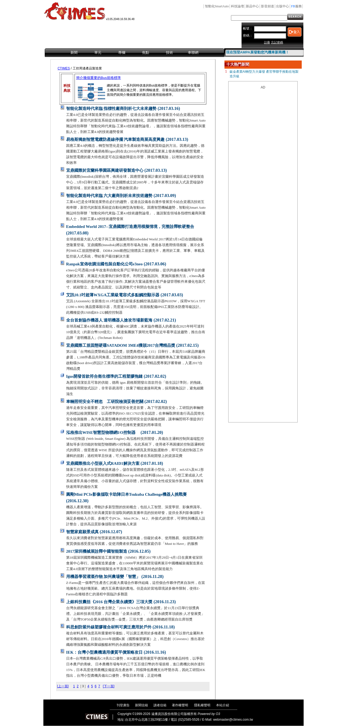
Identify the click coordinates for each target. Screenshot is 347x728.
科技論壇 (237, 6)
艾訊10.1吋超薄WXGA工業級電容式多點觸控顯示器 (113, 295)
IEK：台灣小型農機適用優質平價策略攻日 (104, 652)
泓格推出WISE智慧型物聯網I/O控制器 (103, 432)
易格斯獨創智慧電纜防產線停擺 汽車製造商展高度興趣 (115, 139)
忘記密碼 (277, 42)
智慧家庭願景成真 (82, 532)
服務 (296, 6)
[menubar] (134, 53)
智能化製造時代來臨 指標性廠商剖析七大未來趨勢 (111, 108)
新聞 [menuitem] (74, 52)
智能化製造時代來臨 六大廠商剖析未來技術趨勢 (109, 195)
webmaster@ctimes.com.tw (233, 719)
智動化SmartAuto (217, 6)
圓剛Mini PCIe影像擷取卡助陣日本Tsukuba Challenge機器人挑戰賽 (126, 494)
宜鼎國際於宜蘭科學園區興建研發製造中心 (104, 170)
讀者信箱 (159, 705)
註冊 (267, 42)
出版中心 (282, 6)
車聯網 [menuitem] (193, 52)
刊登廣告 (123, 705)
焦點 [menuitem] (145, 52)
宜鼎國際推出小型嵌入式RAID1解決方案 (103, 463)
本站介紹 (222, 705)
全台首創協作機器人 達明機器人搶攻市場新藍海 (109, 320)
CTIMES (63, 68)
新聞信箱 (141, 705)
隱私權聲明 (202, 705)
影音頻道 (267, 6)
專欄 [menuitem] (121, 52)
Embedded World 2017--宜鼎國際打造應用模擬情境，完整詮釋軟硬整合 (130, 226)
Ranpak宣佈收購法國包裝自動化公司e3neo (104, 264)
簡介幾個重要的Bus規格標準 (98, 78)
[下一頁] (108, 686)
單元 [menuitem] (97, 52)
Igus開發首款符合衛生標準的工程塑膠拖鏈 (104, 376)
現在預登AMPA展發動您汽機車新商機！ (257, 52)
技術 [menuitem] (169, 52)
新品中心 (252, 6)
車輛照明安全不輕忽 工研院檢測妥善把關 (104, 401)
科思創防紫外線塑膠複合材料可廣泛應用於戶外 (109, 627)
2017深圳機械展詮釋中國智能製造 (96, 551)
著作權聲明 (180, 705)
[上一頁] (63, 686)
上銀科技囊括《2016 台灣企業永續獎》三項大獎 (109, 602)
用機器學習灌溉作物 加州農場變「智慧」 (103, 576)
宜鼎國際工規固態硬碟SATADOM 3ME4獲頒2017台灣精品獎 (120, 345)
